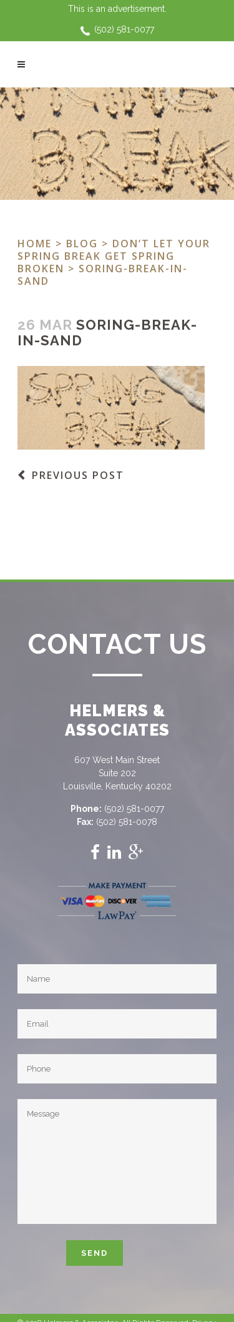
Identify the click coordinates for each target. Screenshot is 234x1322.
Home (34, 243)
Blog (82, 243)
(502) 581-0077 (124, 29)
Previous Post (78, 475)
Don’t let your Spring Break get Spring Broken (113, 256)
